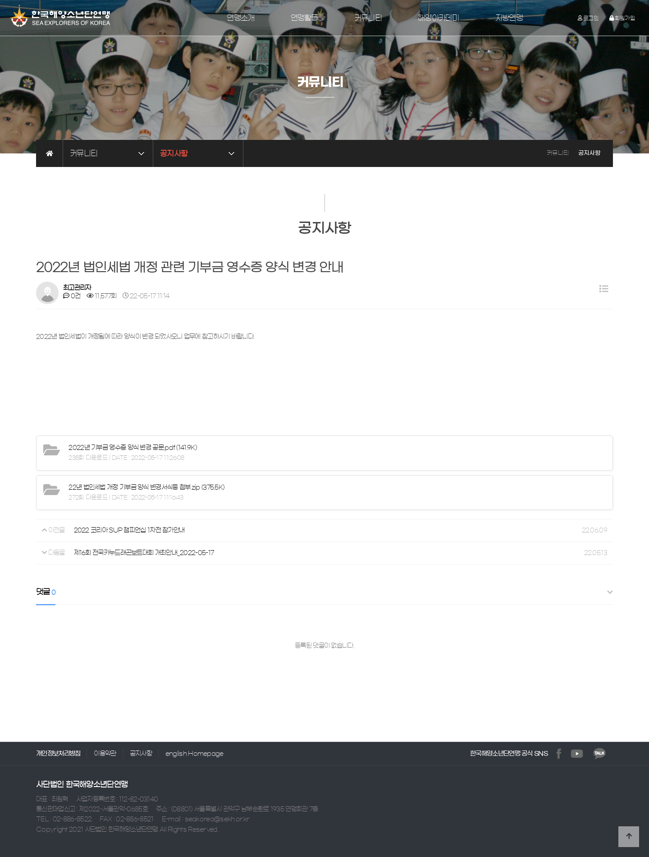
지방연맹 (509, 18)
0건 (71, 296)
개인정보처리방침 (58, 753)
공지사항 (141, 753)
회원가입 (622, 18)
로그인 (588, 18)
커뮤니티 (368, 18)
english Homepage (194, 753)
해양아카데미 (438, 18)
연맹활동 (304, 18)
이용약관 (105, 753)
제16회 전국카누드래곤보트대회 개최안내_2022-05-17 (144, 553)
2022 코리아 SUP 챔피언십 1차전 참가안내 (129, 531)
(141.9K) (133, 448)
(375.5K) (146, 487)
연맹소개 (240, 18)
